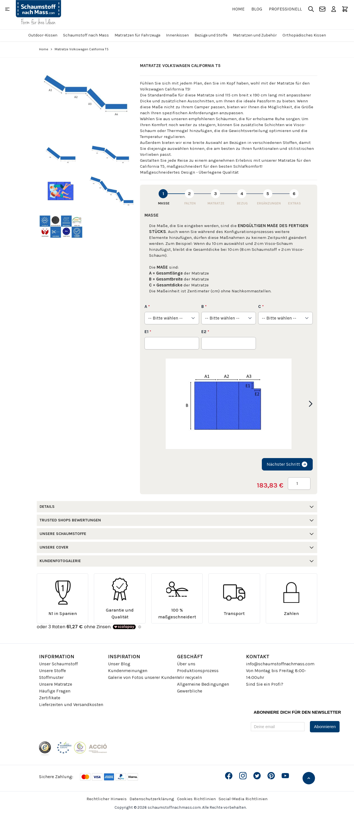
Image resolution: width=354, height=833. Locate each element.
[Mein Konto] (333, 9)
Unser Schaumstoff (58, 663)
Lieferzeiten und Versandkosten (71, 704)
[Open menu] (7, 9)
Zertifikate (49, 697)
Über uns (186, 663)
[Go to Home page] (38, 12)
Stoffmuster (51, 677)
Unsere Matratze (55, 684)
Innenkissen (177, 35)
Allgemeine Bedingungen (203, 684)
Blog (256, 9)
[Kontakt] (322, 9)
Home (238, 9)
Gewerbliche (189, 691)
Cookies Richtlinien (196, 798)
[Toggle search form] (311, 9)
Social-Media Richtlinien (243, 798)
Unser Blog (119, 663)
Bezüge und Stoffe (211, 35)
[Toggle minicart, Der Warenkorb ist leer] (344, 9)
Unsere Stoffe (52, 670)
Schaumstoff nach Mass (86, 35)
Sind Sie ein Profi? (264, 684)
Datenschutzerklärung (151, 798)
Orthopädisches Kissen (304, 35)
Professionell (285, 9)
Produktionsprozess (198, 670)
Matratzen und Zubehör (255, 35)
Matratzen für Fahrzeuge (137, 35)
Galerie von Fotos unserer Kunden (142, 677)
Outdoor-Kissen (42, 35)
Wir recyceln (189, 677)
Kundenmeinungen (127, 670)
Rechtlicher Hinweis (107, 798)
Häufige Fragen (54, 691)
